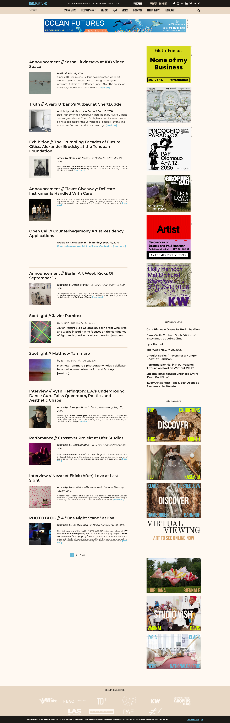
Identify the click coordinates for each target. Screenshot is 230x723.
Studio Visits (70, 10)
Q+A (115, 10)
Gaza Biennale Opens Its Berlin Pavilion (173, 329)
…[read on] (116, 335)
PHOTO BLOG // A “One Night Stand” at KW (71, 518)
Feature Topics (88, 10)
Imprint (163, 3)
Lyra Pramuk (155, 344)
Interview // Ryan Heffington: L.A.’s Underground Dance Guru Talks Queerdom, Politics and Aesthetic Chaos (77, 396)
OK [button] (202, 719)
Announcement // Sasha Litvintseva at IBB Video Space (76, 64)
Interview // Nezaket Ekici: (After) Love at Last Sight (73, 478)
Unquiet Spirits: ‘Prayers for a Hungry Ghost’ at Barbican (172, 357)
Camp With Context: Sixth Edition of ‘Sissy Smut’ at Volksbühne (171, 337)
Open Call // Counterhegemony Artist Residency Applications (76, 233)
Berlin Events (153, 10)
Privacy (153, 3)
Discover (137, 10)
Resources (170, 10)
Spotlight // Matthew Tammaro (59, 353)
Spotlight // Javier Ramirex (55, 315)
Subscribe (137, 3)
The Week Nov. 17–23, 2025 (164, 350)
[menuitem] (70, 12)
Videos (125, 10)
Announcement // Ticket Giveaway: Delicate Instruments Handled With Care (72, 191)
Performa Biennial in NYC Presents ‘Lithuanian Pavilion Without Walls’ (170, 366)
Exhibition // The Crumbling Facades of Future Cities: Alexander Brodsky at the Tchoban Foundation (74, 146)
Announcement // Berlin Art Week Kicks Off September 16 (72, 275)
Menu (33, 10)
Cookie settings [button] (193, 719)
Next (82, 555)
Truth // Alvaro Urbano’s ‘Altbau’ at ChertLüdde (75, 104)
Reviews (104, 10)
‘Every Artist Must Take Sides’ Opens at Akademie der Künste (173, 384)
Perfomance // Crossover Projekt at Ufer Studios (76, 438)
